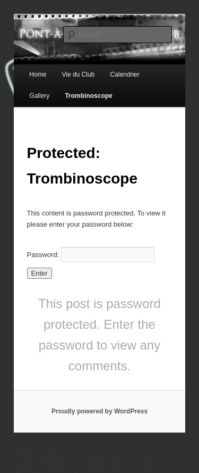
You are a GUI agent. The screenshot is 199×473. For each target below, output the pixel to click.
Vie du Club (78, 74)
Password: (90, 255)
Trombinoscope (88, 95)
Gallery (39, 95)
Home (37, 74)
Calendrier (124, 74)
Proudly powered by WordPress (99, 411)
